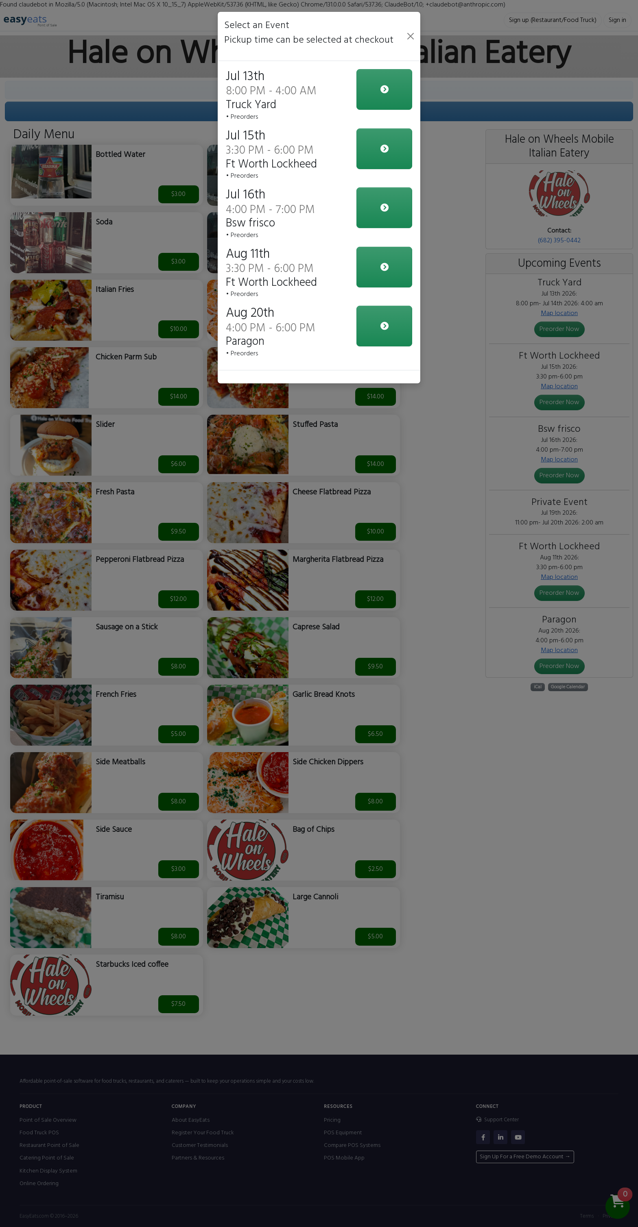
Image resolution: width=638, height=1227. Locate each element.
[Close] (410, 36)
